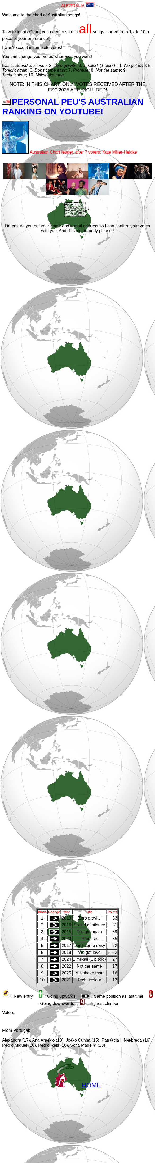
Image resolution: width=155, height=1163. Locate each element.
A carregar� (78, 570)
